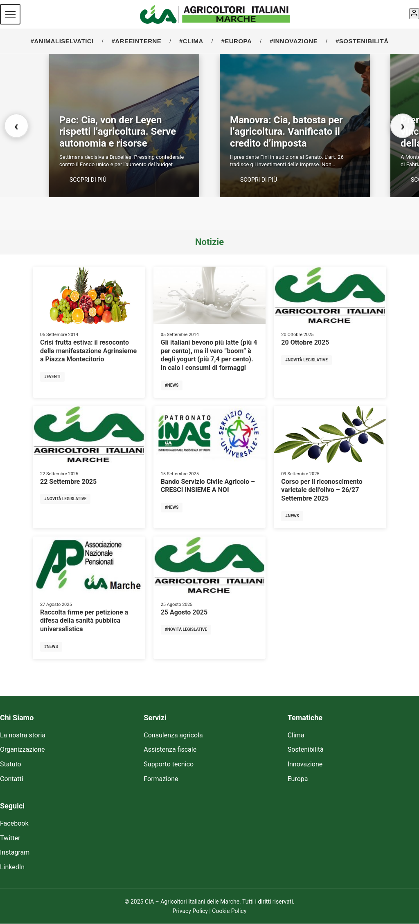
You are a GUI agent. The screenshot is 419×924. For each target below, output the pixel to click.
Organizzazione (22, 749)
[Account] (414, 13)
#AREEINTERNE (136, 41)
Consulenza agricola (173, 735)
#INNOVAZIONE (294, 41)
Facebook (14, 823)
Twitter (10, 838)
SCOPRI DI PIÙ (88, 179)
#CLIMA (191, 41)
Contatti (11, 779)
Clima (296, 735)
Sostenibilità (306, 749)
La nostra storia (22, 735)
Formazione (161, 779)
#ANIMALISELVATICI (62, 41)
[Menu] (10, 14)
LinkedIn (12, 867)
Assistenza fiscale (170, 749)
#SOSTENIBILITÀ (362, 41)
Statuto (10, 764)
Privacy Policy (190, 911)
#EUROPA (236, 41)
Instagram (14, 852)
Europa (298, 779)
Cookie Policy (229, 911)
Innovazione (305, 764)
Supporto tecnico (169, 764)
